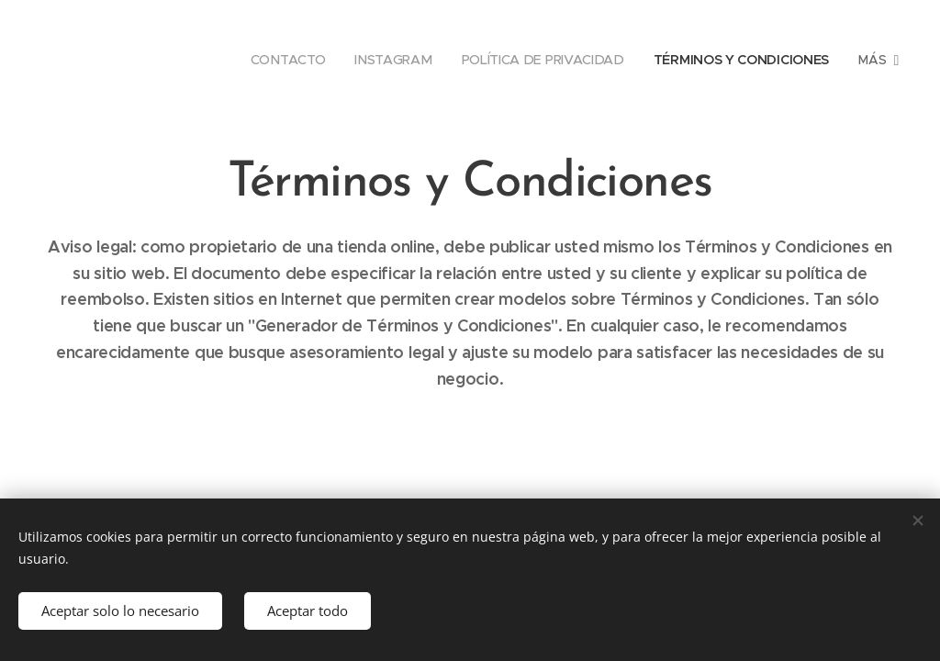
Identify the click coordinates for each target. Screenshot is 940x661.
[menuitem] (287, 60)
